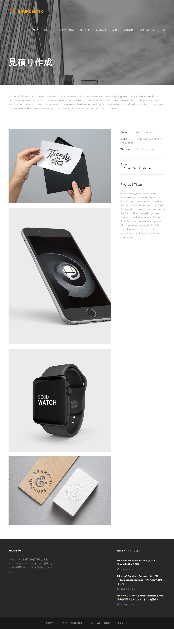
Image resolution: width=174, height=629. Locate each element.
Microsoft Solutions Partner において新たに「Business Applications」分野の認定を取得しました (141, 580)
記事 (114, 30)
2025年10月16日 (128, 589)
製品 (46, 30)
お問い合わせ (147, 30)
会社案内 (128, 30)
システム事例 (66, 30)
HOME (34, 30)
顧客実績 (101, 30)
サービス (85, 30)
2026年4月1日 (127, 569)
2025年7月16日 (128, 605)
